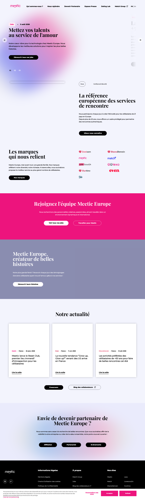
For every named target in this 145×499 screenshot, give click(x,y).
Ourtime (127, 486)
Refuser (128, 493)
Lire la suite (17, 372)
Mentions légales (44, 477)
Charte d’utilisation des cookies (49, 481)
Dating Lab (105, 6)
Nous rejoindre (53, 6)
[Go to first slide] (140, 40)
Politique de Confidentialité (48, 486)
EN (135, 6)
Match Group (121, 6)
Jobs (74, 481)
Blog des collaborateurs (81, 486)
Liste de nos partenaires (11, 497)
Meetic (109, 477)
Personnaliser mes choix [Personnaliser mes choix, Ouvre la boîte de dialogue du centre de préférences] (92, 493)
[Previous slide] (4, 40)
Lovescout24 (128, 481)
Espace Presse (90, 6)
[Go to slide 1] (10, 70)
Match (109, 481)
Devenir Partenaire (72, 6)
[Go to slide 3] (19, 70)
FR (132, 6)
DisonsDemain (112, 486)
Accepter (109, 493)
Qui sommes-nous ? (34, 6)
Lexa (126, 477)
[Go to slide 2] (15, 70)
